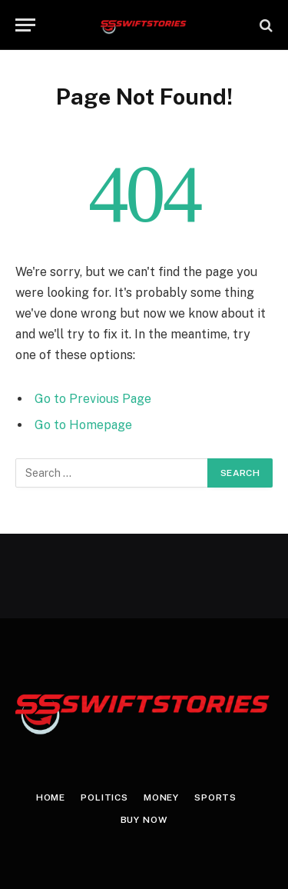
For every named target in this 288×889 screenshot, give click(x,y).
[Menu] (25, 25)
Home (50, 797)
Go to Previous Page (93, 398)
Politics (104, 797)
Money (161, 797)
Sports (215, 797)
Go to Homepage (83, 425)
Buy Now (144, 819)
